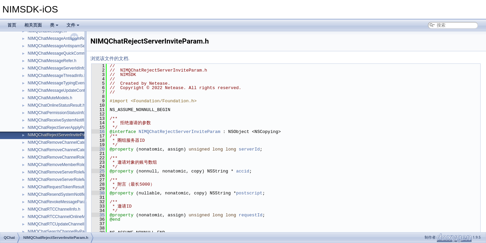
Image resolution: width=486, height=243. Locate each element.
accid (242, 171)
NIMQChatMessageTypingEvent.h (58, 83)
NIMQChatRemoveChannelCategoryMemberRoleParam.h (80, 142)
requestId (250, 215)
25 (98, 171)
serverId (249, 149)
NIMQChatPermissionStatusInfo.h (58, 112)
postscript (249, 193)
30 (98, 193)
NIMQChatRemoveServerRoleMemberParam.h (70, 172)
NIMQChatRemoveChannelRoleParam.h (64, 157)
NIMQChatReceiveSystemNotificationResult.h (69, 120)
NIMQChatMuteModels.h (50, 98)
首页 (11, 25)
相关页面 (33, 25)
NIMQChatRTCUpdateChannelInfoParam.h (66, 224)
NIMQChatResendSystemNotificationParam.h (69, 194)
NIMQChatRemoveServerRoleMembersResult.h (71, 179)
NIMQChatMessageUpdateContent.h (61, 90)
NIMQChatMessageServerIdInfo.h (58, 68)
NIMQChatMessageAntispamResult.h (61, 38)
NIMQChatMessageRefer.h (52, 60)
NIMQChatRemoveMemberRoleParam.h (64, 164)
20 (98, 149)
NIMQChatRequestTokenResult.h (57, 187)
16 (98, 132)
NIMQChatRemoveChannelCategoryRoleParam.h (72, 149)
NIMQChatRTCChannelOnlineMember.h (64, 216)
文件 (72, 25)
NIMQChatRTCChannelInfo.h (54, 209)
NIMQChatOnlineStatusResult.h (56, 105)
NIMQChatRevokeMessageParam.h (60, 201)
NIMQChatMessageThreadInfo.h (57, 75)
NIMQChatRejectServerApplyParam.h (62, 127)
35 (98, 215)
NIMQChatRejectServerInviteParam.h (61, 135)
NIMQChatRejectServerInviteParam (179, 132)
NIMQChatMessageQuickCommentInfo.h (64, 53)
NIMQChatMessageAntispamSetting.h (62, 46)
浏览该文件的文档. (110, 58)
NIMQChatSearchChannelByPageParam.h (66, 231)
